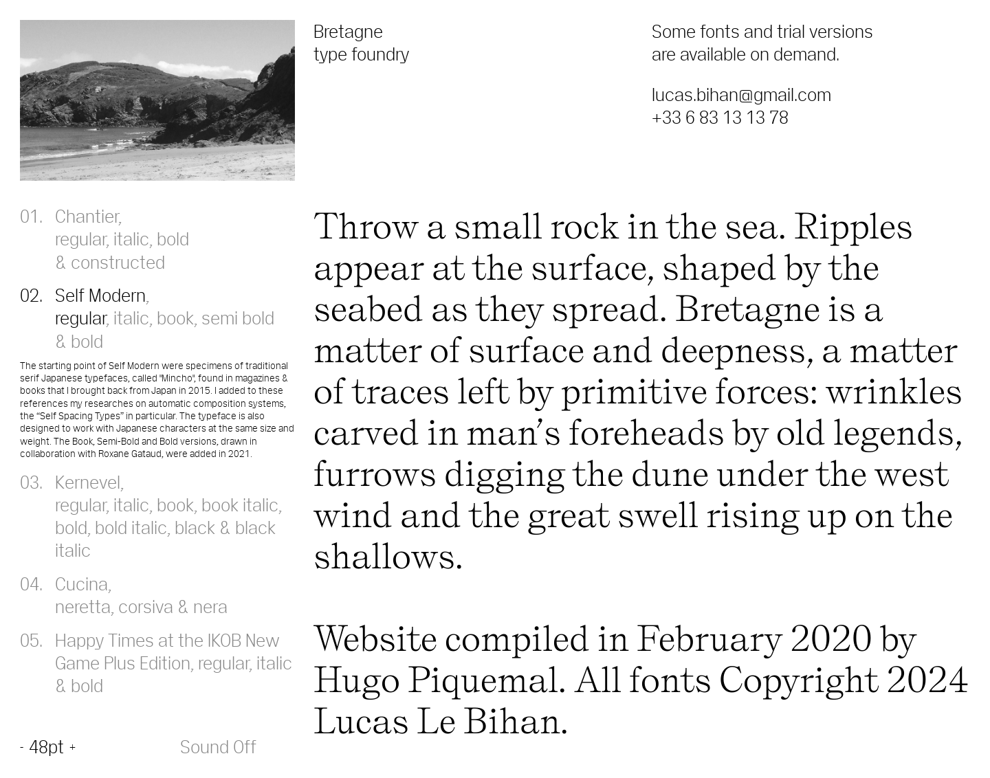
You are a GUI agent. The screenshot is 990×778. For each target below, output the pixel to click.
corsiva (145, 606)
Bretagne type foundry (361, 42)
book (175, 317)
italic (131, 238)
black (195, 527)
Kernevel (87, 481)
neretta (83, 606)
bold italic (131, 527)
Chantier (86, 215)
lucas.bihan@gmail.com (741, 94)
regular (80, 238)
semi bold (237, 317)
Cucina (81, 583)
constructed (118, 262)
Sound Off (218, 746)
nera (210, 606)
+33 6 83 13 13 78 (720, 117)
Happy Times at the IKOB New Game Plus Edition (167, 651)
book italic (239, 504)
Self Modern (100, 295)
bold (173, 238)
